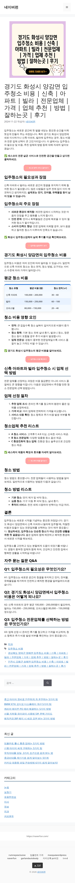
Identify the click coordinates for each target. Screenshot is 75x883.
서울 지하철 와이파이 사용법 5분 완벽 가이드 (28, 713)
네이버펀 (11, 7)
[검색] (48, 683)
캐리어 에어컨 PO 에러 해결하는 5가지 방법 (27, 709)
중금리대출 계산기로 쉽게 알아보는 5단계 (26, 757)
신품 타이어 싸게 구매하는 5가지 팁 (23, 748)
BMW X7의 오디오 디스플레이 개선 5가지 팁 (28, 704)
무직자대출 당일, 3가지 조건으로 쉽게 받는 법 (28, 753)
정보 (6, 806)
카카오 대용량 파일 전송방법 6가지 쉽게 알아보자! (31, 762)
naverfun (11, 858)
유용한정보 (10, 797)
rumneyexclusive (17, 855)
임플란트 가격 (36, 855)
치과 (10, 644)
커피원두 (9, 816)
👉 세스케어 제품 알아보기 (37, 461)
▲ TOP (37, 865)
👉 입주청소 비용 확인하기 (37, 359)
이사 (6, 801)
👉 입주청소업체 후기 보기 (37, 246)
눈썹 (6, 787)
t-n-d (65, 858)
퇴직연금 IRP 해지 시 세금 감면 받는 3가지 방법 (29, 718)
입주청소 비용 (15, 648)
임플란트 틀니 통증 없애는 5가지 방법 (24, 743)
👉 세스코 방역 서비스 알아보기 (37, 168)
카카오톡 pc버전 (51, 858)
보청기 (7, 792)
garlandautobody (29, 858)
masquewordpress (57, 855)
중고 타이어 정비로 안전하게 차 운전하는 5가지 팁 (31, 699)
